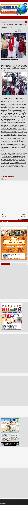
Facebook (2, 179)
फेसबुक (5, 263)
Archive (22, 264)
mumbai (3, 22)
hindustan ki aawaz (10, 503)
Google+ (5, 179)
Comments (14, 264)
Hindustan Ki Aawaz (10, 31)
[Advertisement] (14, 196)
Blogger (20, 219)
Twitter (3, 179)
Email (25, 31)
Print (22, 31)
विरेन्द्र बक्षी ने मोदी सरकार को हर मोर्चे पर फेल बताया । (13, 26)
